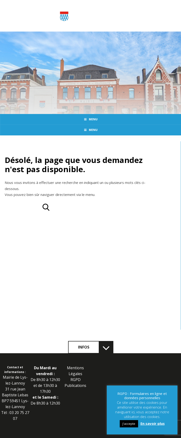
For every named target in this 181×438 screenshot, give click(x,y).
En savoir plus (152, 423)
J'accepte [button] (129, 424)
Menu (90, 119)
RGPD (75, 379)
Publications (75, 385)
